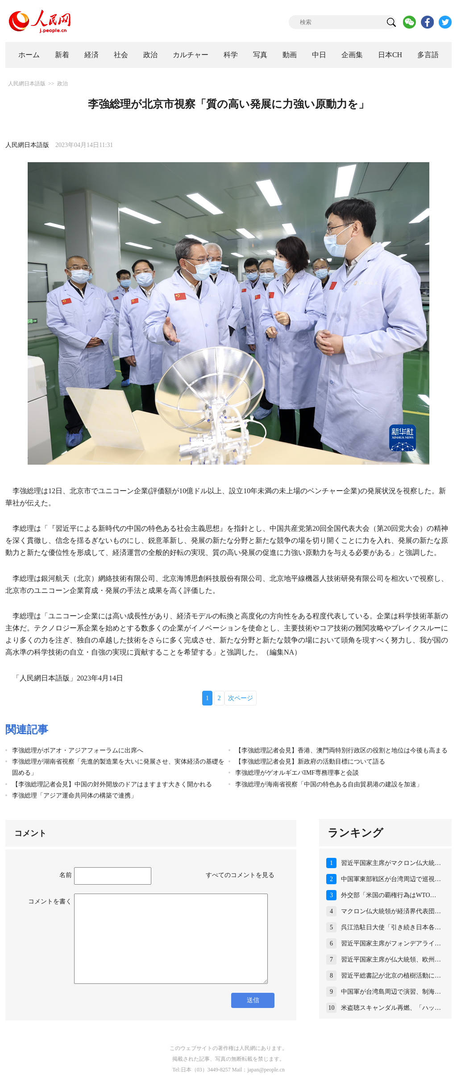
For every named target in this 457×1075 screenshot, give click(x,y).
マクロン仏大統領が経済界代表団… (391, 911)
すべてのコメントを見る (240, 875)
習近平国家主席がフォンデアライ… (391, 943)
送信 (253, 1000)
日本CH (390, 55)
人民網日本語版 (27, 83)
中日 (319, 55)
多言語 (428, 55)
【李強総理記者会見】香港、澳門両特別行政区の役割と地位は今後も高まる (341, 750)
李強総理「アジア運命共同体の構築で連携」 (74, 795)
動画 (290, 55)
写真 (260, 55)
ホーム (29, 55)
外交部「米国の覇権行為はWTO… (388, 895)
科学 (231, 55)
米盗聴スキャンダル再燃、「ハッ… (391, 1007)
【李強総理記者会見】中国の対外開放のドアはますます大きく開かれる (112, 784)
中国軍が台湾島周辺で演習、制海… (391, 991)
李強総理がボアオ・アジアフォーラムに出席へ (77, 750)
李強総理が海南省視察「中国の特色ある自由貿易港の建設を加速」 (329, 784)
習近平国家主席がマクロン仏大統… (391, 863)
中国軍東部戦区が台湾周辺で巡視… (391, 879)
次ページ (240, 698)
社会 (121, 55)
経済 (91, 55)
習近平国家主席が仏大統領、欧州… (391, 959)
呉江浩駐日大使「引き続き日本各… (391, 927)
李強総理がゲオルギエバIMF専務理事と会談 (297, 772)
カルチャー (190, 55)
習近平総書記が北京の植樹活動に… (391, 975)
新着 (62, 55)
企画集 (352, 55)
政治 (150, 55)
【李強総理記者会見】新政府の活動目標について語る (310, 761)
